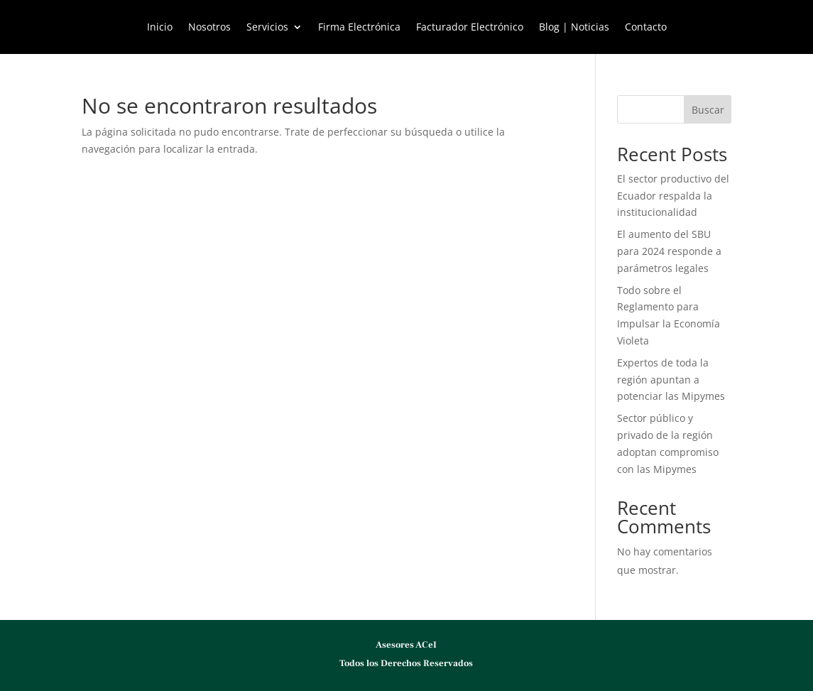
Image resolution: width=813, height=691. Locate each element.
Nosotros (209, 27)
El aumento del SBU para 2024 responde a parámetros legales (669, 251)
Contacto (646, 27)
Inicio (160, 27)
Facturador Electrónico (469, 27)
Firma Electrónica (359, 27)
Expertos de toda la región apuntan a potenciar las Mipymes (671, 379)
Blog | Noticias (574, 27)
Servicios (267, 27)
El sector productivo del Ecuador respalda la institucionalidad (673, 195)
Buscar (708, 109)
